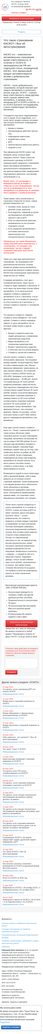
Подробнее (5, 1022)
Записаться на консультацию (21, 19)
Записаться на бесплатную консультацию (21, 623)
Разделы (21, 32)
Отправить (11, 672)
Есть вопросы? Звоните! (20, 2)
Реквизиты (6, 947)
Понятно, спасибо (11, 1027)
